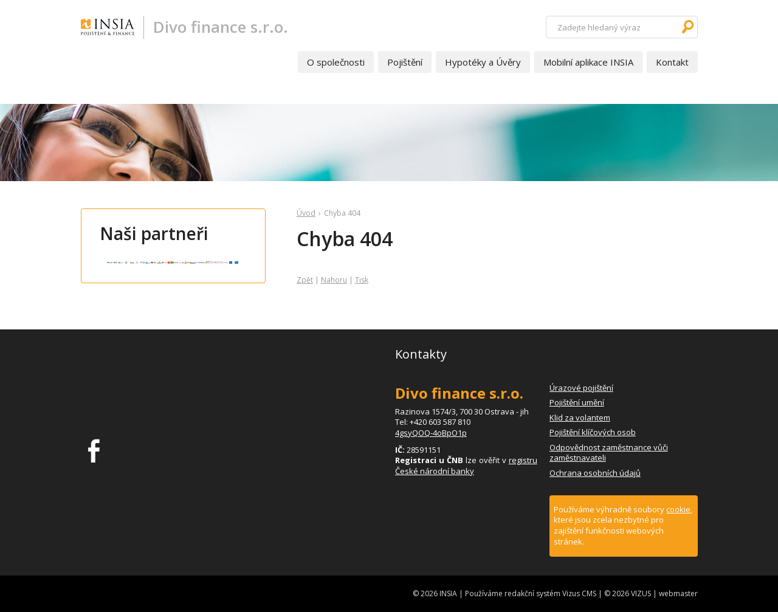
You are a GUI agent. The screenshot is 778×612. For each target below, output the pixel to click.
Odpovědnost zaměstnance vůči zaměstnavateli (608, 453)
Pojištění (404, 62)
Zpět (305, 280)
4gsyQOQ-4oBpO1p (431, 432)
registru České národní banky (466, 465)
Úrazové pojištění (581, 387)
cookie (678, 509)
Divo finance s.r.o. (220, 27)
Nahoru (334, 280)
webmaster (678, 593)
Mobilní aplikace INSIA (588, 62)
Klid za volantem (579, 417)
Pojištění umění (576, 402)
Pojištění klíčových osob (592, 432)
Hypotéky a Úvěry (483, 62)
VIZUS (641, 593)
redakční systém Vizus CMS (550, 593)
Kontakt (672, 62)
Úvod (306, 213)
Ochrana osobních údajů (595, 472)
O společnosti (336, 62)
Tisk (361, 280)
